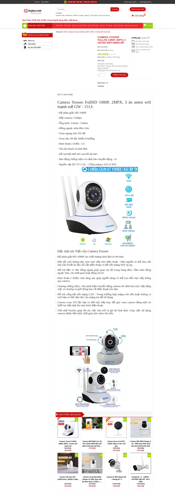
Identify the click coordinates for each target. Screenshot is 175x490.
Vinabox (81, 15)
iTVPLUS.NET (28, 2)
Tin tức (37, 2)
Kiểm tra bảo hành (137, 9)
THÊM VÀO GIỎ (119, 75)
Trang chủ (59, 32)
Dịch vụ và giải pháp (79, 25)
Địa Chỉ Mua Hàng (131, 25)
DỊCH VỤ (31, 41)
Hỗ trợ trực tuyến (130, 2)
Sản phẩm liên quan (69, 415)
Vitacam (86, 15)
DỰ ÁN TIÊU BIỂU (93, 25)
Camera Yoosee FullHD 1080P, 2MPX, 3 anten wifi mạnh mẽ (67, 443)
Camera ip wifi (60, 15)
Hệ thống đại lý (146, 2)
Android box (68, 15)
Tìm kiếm (115, 9)
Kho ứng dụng (118, 25)
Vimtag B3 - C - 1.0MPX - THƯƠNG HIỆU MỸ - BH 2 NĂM (140, 479)
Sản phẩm (45, 2)
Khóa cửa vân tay (104, 15)
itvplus (136, 38)
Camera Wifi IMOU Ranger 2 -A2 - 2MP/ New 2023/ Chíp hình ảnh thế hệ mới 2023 (140, 443)
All (65, 32)
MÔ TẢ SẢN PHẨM (65, 95)
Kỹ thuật (109, 25)
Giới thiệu (67, 25)
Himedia (75, 15)
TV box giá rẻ (94, 15)
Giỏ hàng (138, 15)
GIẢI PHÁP (32, 44)
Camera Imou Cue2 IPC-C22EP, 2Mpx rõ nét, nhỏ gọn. (116, 443)
